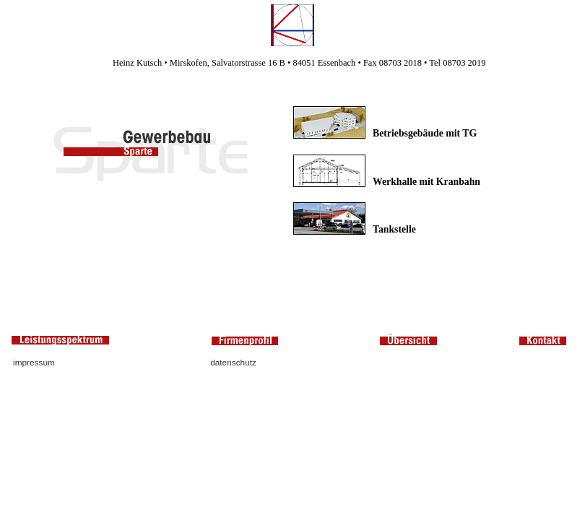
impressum (34, 363)
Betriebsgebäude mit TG (425, 133)
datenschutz (233, 363)
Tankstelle (394, 229)
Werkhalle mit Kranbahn (426, 181)
